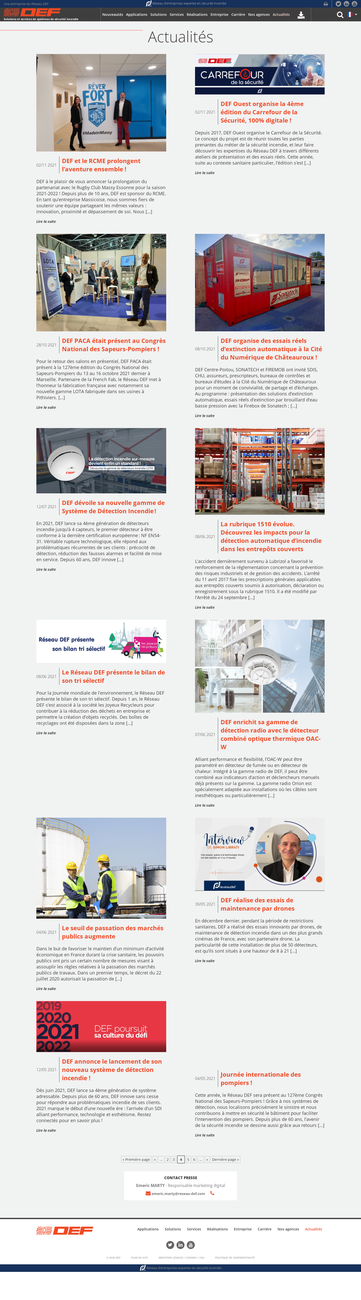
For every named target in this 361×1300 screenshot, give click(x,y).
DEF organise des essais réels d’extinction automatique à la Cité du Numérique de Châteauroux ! (269, 356)
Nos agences (288, 1258)
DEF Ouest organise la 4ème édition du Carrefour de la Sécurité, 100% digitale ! (266, 113)
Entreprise (243, 1258)
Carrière (265, 1258)
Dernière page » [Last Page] (225, 1188)
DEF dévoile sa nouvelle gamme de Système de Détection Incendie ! (113, 524)
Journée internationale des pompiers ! (264, 1107)
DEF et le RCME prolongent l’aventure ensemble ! (105, 166)
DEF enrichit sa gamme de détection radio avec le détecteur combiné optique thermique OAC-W (264, 760)
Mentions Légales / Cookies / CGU (181, 1285)
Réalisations (217, 1258)
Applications (148, 1258)
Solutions (173, 1258)
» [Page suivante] (207, 1188)
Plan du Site (139, 1285)
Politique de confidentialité (235, 1285)
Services (194, 1258)
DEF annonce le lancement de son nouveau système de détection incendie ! (109, 1098)
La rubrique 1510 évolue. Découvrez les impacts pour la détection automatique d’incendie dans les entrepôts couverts (269, 554)
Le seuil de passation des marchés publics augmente (105, 960)
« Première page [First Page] (136, 1188)
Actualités (313, 1258)
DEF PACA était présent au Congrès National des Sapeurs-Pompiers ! (111, 351)
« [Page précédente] (155, 1188)
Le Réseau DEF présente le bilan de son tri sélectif (113, 701)
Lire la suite (46, 222)
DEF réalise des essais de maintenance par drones (260, 932)
